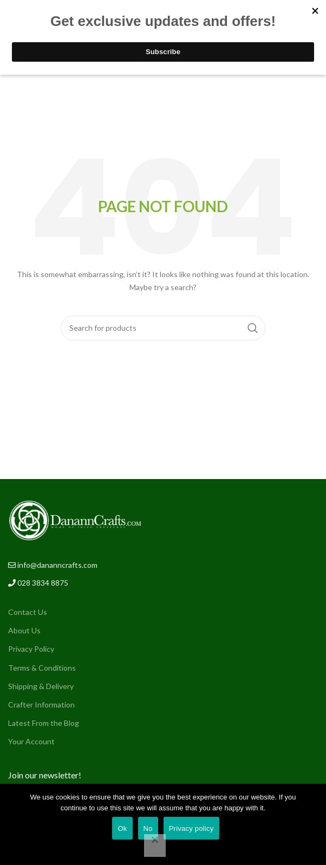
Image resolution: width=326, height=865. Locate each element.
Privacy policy (191, 828)
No (148, 828)
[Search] (163, 328)
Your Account (31, 741)
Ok (122, 828)
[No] (155, 845)
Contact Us (27, 612)
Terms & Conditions (42, 667)
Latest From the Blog (43, 723)
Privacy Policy (31, 648)
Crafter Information (41, 704)
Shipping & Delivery (41, 686)
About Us (24, 630)
